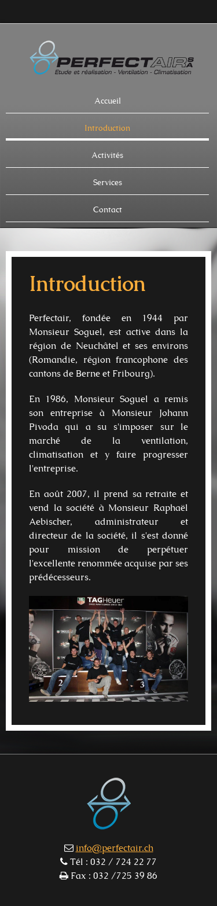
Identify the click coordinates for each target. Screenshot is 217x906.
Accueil (107, 101)
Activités (107, 156)
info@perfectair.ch (114, 848)
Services (107, 183)
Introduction (107, 128)
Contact (107, 210)
